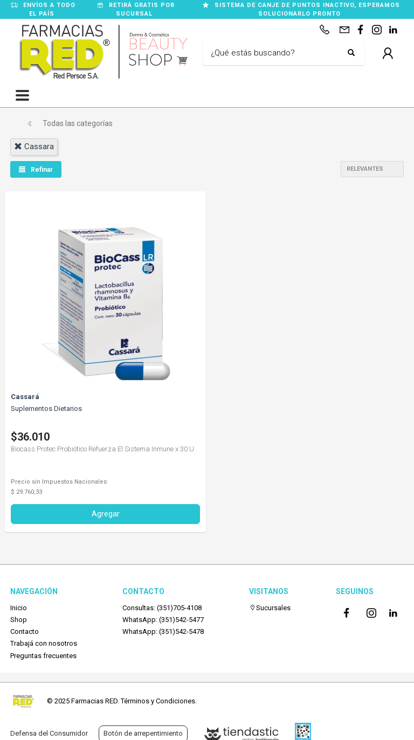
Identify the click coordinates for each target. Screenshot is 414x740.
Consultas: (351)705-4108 (162, 608)
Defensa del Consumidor (49, 733)
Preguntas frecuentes (43, 656)
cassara (34, 146)
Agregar (106, 514)
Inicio (18, 608)
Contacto (24, 631)
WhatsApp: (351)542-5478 (163, 631)
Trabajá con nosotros (43, 643)
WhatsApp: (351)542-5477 (163, 620)
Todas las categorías (78, 123)
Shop (18, 620)
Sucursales (270, 608)
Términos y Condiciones (158, 701)
